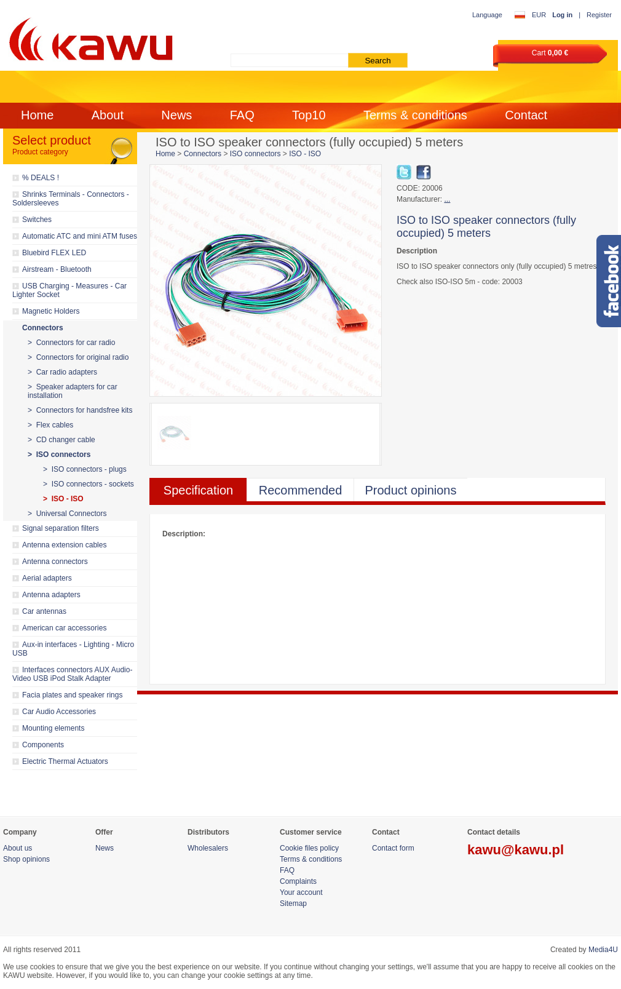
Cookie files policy (309, 848)
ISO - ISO (305, 153)
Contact (526, 115)
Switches (37, 219)
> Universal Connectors (67, 513)
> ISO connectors (59, 454)
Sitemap (293, 903)
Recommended (300, 490)
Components (43, 745)
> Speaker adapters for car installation (72, 391)
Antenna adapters (51, 594)
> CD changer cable (61, 439)
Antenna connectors (55, 561)
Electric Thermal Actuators (65, 761)
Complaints (298, 881)
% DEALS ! (40, 177)
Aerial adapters (47, 578)
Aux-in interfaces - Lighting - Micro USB (73, 648)
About (108, 115)
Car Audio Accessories (59, 711)
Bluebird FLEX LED (54, 252)
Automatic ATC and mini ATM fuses (79, 236)
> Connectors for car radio (71, 342)
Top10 (309, 115)
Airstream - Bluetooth (57, 269)
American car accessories (64, 628)
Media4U (603, 949)
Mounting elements (53, 728)
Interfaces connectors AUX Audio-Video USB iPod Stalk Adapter (72, 674)
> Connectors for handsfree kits (80, 410)
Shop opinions (26, 859)
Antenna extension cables (64, 545)
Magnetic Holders (50, 311)
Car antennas (44, 611)
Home (37, 115)
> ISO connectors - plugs (85, 469)
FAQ (242, 115)
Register (599, 14)
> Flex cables (50, 425)
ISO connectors (255, 153)
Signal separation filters (60, 528)
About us (17, 848)
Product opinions (411, 490)
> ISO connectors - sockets (88, 484)
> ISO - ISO (63, 499)
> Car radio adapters (62, 372)
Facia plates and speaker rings (72, 695)
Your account (301, 892)
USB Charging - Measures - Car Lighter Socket (69, 290)
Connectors (42, 328)
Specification (198, 490)
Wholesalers (208, 848)
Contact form (393, 848)
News (176, 115)
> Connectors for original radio (78, 357)
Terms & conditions (415, 115)
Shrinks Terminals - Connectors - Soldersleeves (70, 198)
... (447, 199)
